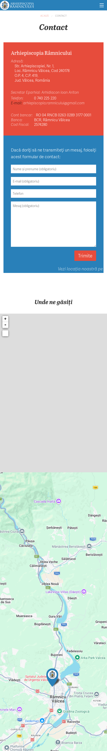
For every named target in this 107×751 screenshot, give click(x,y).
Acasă (44, 15)
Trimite (85, 255)
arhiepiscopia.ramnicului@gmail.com (54, 102)
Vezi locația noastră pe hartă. (80, 272)
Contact (61, 15)
